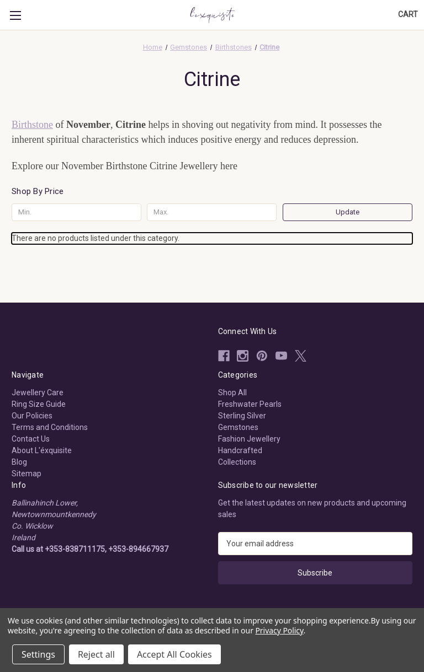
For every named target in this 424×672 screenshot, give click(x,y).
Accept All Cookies (174, 654)
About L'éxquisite (42, 450)
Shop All (232, 392)
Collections (237, 462)
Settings (38, 654)
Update (347, 212)
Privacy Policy (279, 630)
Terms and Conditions (50, 427)
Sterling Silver (242, 415)
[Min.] (76, 212)
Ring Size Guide (39, 404)
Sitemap (26, 473)
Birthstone (32, 124)
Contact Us (31, 438)
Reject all (96, 654)
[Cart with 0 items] (408, 14)
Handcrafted (240, 450)
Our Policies (32, 415)
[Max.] (212, 212)
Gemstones (238, 427)
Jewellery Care (37, 392)
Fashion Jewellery (249, 438)
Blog (19, 462)
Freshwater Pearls (250, 404)
